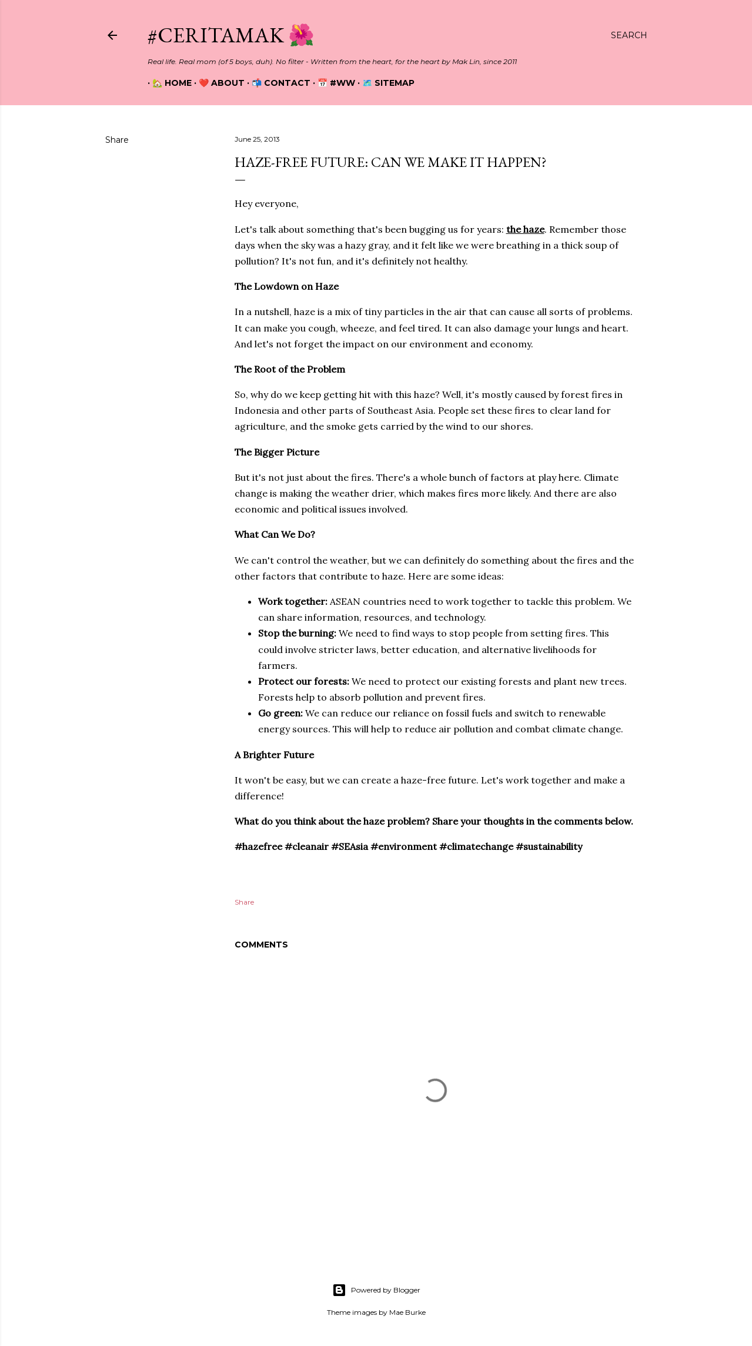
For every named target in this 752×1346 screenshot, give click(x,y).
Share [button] (117, 140)
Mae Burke (407, 1312)
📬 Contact (276, 83)
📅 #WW (331, 83)
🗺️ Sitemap (383, 83)
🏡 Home (167, 83)
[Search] (629, 35)
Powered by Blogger (376, 1290)
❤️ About (217, 83)
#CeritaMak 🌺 (231, 35)
